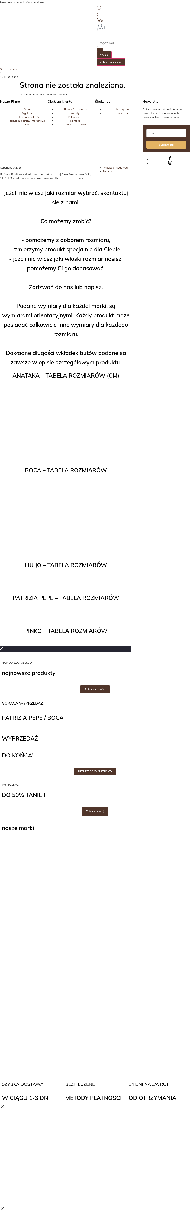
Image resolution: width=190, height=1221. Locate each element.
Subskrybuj (166, 145)
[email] (166, 133)
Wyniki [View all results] (104, 55)
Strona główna (9, 69)
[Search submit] (100, 49)
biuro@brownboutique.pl (15, 181)
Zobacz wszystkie (111, 62)
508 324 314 (68, 178)
